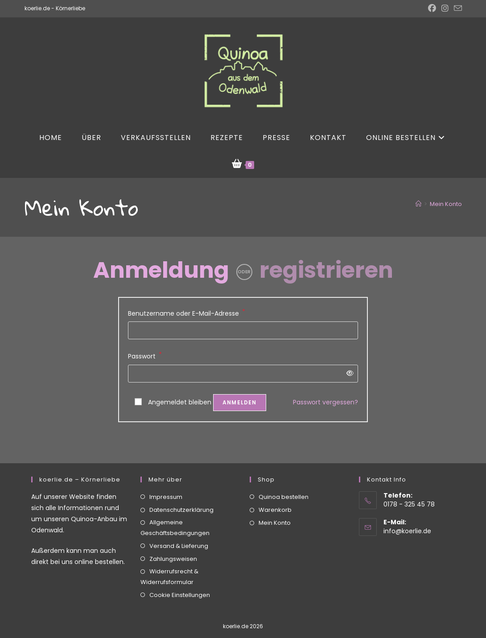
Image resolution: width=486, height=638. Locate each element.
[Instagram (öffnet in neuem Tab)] (445, 8)
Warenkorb (275, 491)
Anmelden (239, 402)
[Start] (418, 204)
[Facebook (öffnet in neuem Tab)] (432, 8)
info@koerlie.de (407, 511)
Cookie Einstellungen (179, 576)
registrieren (326, 270)
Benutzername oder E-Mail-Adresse (186, 313)
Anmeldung (161, 270)
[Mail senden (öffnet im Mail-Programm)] (456, 8)
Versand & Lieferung (178, 527)
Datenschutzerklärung (181, 491)
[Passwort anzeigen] (348, 373)
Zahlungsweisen (173, 540)
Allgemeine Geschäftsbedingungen (175, 508)
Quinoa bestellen (284, 478)
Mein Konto (446, 204)
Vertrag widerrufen (243, 628)
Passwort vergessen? (325, 402)
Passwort (145, 356)
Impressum (165, 478)
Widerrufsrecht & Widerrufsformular (169, 557)
